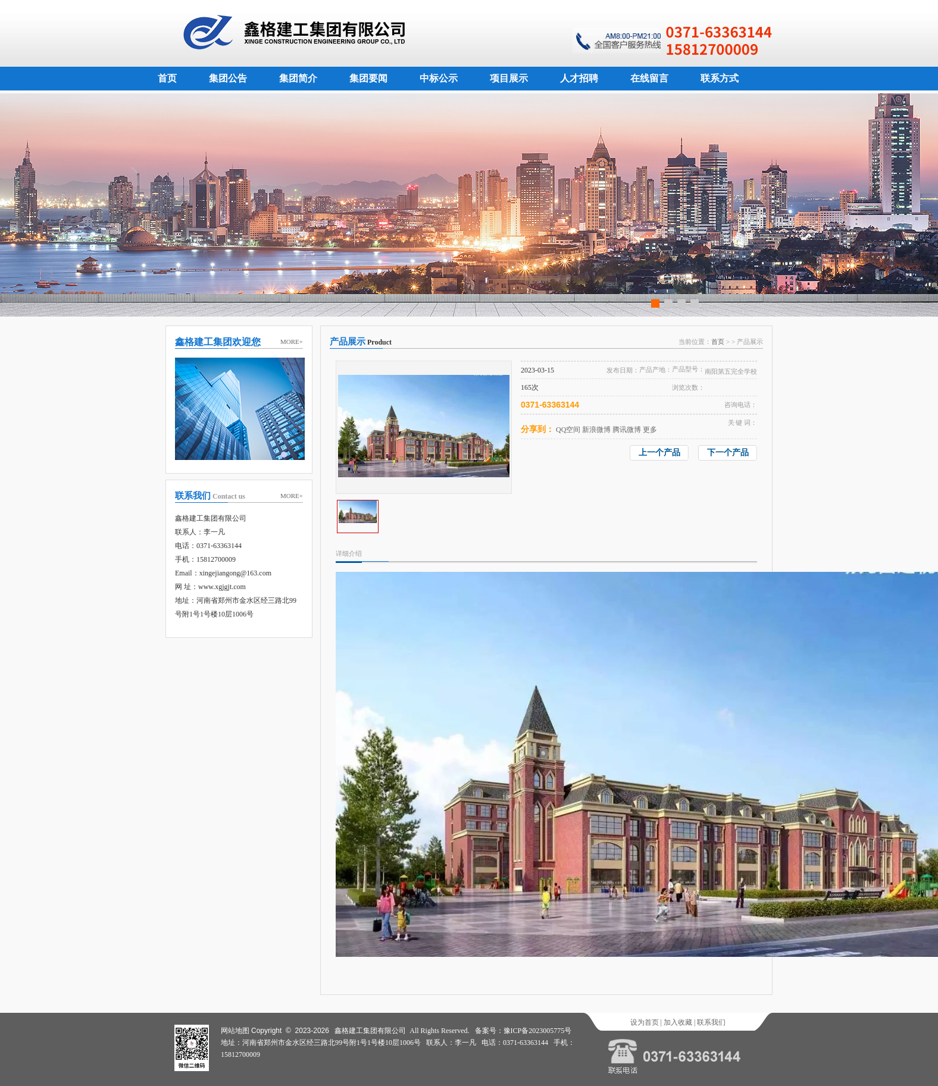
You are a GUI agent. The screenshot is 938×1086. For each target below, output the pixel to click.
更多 (650, 429)
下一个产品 (728, 452)
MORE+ (291, 341)
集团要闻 (368, 78)
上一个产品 (659, 452)
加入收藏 (678, 1022)
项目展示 (509, 78)
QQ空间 (568, 429)
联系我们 (711, 1022)
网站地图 (235, 1030)
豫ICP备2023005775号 (538, 1030)
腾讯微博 (626, 429)
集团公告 (228, 78)
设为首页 (644, 1022)
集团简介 (298, 78)
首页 (167, 78)
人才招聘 (579, 78)
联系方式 (720, 78)
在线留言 (649, 78)
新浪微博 (596, 429)
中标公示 (439, 78)
